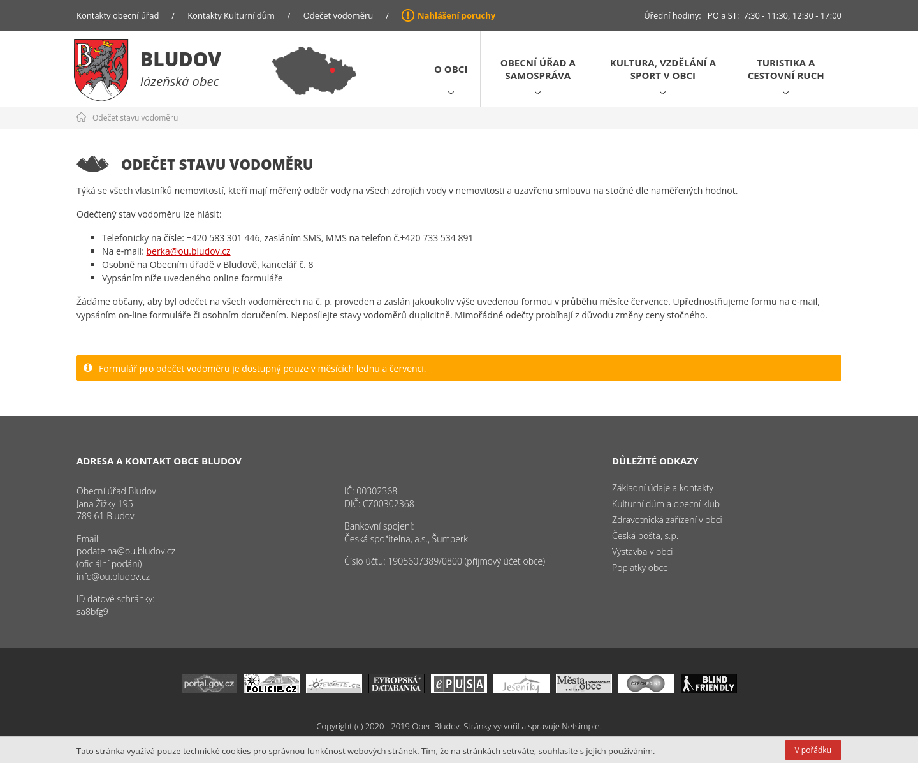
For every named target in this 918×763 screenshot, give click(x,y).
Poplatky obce (640, 567)
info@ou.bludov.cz (113, 576)
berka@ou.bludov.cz (188, 251)
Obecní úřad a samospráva (538, 69)
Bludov (180, 59)
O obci (450, 69)
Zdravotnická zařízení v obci (667, 520)
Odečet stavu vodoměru (135, 117)
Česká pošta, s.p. (645, 536)
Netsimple (580, 726)
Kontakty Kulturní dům (231, 15)
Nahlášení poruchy (456, 15)
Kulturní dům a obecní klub (666, 504)
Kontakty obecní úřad (117, 15)
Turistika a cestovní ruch (786, 69)
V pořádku (813, 749)
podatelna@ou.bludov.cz (125, 551)
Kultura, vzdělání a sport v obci (663, 69)
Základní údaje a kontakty (662, 488)
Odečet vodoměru (338, 15)
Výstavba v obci (642, 551)
